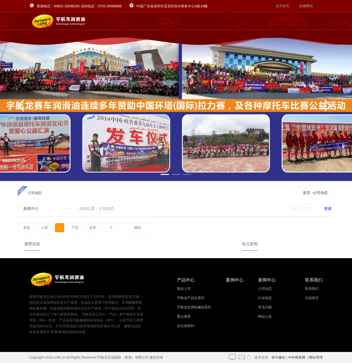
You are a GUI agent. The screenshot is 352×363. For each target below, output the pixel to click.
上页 (42, 228)
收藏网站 (306, 6)
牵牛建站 (278, 357)
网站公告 (265, 316)
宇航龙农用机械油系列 (194, 307)
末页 (86, 228)
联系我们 (312, 288)
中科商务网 (296, 357)
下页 (69, 228)
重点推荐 (184, 316)
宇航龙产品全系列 (190, 298)
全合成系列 (185, 326)
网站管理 (316, 357)
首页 (306, 193)
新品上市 (184, 288)
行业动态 (265, 298)
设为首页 (282, 6)
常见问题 (265, 307)
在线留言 (312, 298)
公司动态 (320, 193)
